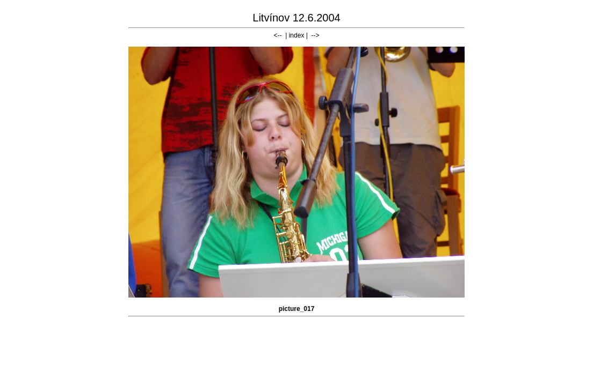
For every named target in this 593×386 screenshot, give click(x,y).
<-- (278, 35)
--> (315, 35)
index (297, 35)
